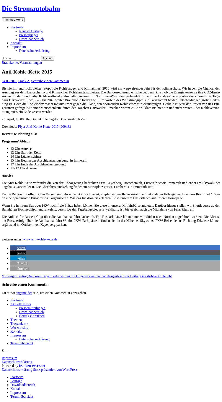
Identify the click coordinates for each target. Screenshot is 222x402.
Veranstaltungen (31, 62)
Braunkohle (10, 62)
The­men (16, 320)
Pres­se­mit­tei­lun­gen (32, 308)
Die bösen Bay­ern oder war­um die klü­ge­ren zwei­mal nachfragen (59, 276)
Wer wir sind (19, 327)
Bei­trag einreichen (32, 316)
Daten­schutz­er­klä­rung (34, 50)
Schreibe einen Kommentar (50, 81)
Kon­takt (16, 43)
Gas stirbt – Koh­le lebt (144, 276)
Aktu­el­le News (20, 304)
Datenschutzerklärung (17, 362)
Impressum (9, 358)
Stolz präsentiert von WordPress (55, 369)
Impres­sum (18, 47)
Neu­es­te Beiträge (31, 31)
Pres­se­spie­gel (28, 35)
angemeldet (24, 293)
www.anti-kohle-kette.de (40, 239)
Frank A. (24, 81)
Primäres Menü (13, 19)
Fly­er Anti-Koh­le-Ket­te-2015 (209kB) (44, 126)
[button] (18, 248)
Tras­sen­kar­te (19, 323)
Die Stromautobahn (31, 8)
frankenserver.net (32, 366)
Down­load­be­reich (31, 39)
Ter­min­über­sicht (21, 343)
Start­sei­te (16, 27)
